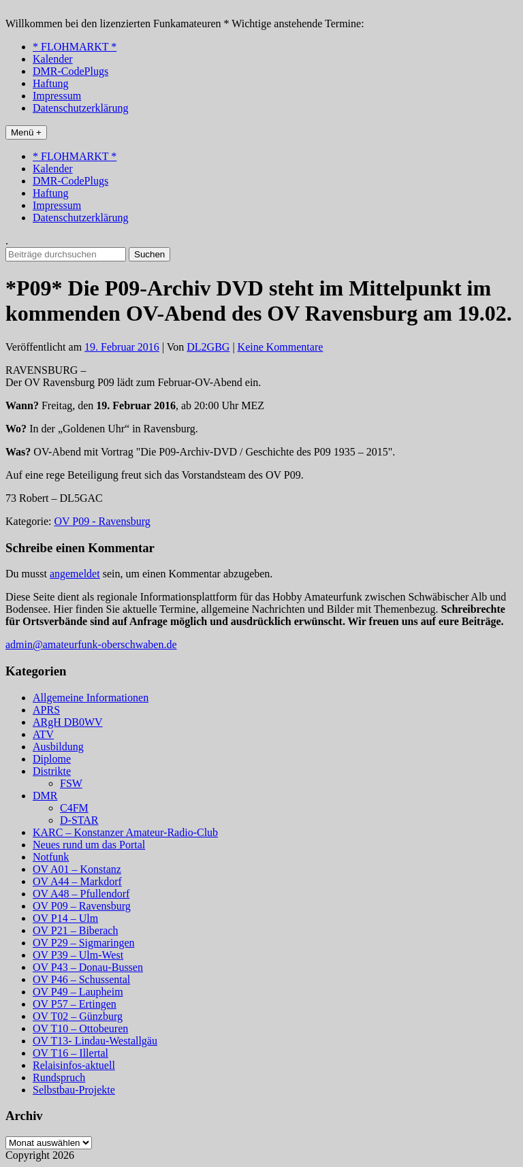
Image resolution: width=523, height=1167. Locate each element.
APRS (46, 710)
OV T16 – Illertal (70, 1053)
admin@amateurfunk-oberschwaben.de (91, 644)
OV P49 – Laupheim (78, 991)
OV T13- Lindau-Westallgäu (95, 1040)
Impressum (57, 95)
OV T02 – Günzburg (78, 1016)
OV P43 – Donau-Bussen (88, 967)
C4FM (74, 808)
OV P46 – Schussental (81, 979)
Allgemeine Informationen (90, 697)
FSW (71, 783)
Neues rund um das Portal (89, 844)
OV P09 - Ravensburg (102, 521)
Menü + (26, 132)
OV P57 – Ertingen (74, 1004)
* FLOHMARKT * (74, 46)
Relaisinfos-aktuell (74, 1065)
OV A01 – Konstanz (77, 869)
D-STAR (79, 820)
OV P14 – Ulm (65, 918)
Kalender (53, 59)
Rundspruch (59, 1077)
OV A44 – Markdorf (77, 881)
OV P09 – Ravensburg (82, 906)
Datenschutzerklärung (80, 108)
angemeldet (75, 573)
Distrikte (52, 771)
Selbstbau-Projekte (74, 1090)
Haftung (50, 83)
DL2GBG (208, 347)
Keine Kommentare (280, 347)
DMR (45, 795)
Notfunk (51, 857)
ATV (43, 734)
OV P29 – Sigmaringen (83, 942)
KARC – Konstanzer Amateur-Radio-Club (125, 832)
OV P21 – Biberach (75, 930)
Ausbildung (58, 746)
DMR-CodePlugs (70, 71)
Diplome (52, 759)
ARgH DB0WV (68, 722)
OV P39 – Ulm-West (78, 955)
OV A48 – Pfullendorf (81, 893)
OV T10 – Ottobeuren (80, 1028)
